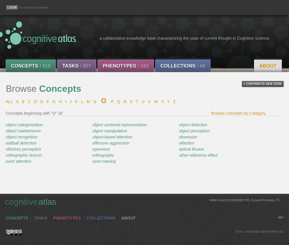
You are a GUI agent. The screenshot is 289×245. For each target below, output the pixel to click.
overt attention (18, 161)
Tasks (76, 66)
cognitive (142, 201)
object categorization (24, 124)
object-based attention (112, 137)
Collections (183, 66)
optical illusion (191, 149)
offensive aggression (110, 143)
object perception (194, 131)
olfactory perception (23, 149)
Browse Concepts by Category (238, 113)
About (268, 66)
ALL (9, 101)
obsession (188, 137)
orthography (103, 155)
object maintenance (23, 131)
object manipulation (109, 131)
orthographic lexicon (24, 155)
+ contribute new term (262, 83)
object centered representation (119, 124)
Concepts (31, 66)
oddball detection (21, 143)
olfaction (186, 143)
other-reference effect (198, 155)
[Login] (12, 7)
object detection (193, 124)
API (280, 217)
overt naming (104, 161)
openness (101, 149)
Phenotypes (126, 66)
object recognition (22, 137)
